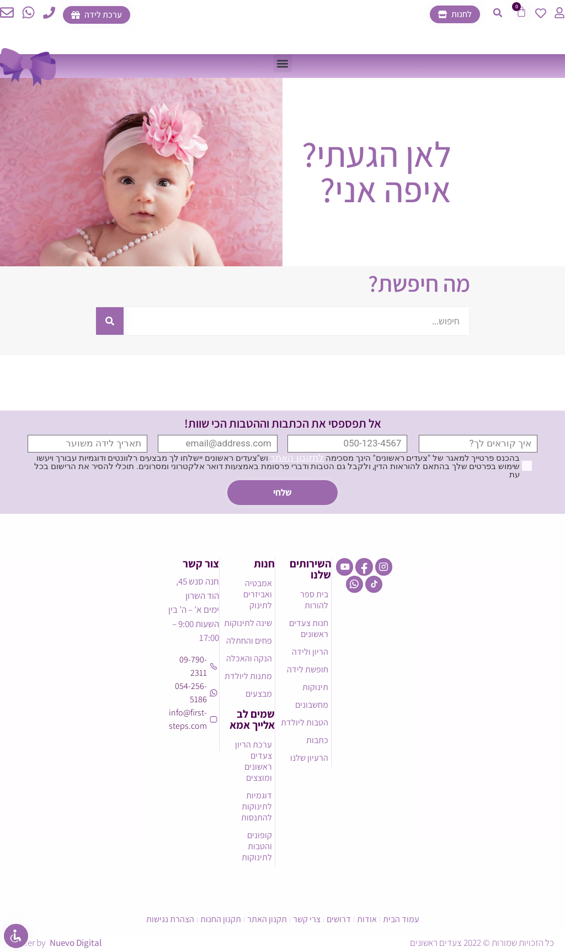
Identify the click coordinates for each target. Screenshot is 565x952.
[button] (498, 13)
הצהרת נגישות (170, 919)
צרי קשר (307, 919)
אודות (367, 919)
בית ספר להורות (314, 599)
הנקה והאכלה (249, 658)
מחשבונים (311, 705)
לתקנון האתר (296, 457)
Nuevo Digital (76, 943)
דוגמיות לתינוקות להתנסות (256, 806)
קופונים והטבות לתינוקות (257, 846)
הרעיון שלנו (309, 758)
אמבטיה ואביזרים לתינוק (257, 594)
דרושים (339, 919)
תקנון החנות (220, 919)
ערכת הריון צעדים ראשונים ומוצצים (253, 761)
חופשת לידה (307, 669)
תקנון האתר (267, 919)
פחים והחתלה (249, 640)
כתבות (317, 740)
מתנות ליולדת (248, 676)
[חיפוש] (110, 321)
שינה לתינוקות (248, 623)
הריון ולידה (310, 652)
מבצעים (259, 693)
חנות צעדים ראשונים (308, 628)
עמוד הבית (401, 919)
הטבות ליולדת (304, 722)
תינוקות (315, 687)
